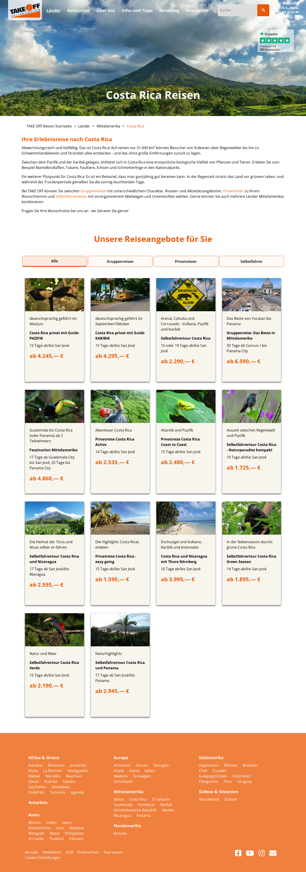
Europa (121, 757)
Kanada (120, 833)
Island (134, 770)
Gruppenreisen (93, 190)
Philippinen (74, 833)
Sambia (69, 781)
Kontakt (290, 3)
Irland (119, 770)
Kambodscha (40, 827)
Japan (67, 822)
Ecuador (220, 770)
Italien (150, 770)
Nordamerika (127, 825)
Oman (34, 781)
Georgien (161, 765)
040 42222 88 (290, 12)
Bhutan (35, 822)
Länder (84, 126)
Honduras (147, 804)
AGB (69, 852)
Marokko (53, 776)
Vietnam (76, 838)
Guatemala (123, 804)
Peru (228, 781)
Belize (119, 799)
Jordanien (78, 765)
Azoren (142, 765)
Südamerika (211, 757)
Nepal (55, 833)
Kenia (33, 770)
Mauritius (74, 776)
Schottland (123, 781)
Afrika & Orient (43, 757)
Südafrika (36, 792)
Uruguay (244, 781)
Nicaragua (123, 815)
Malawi (34, 776)
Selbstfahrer (251, 261)
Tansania (58, 792)
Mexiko (168, 810)
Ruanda (51, 781)
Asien (34, 815)
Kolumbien (242, 776)
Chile (203, 770)
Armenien (122, 765)
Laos (60, 827)
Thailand (57, 838)
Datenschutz (88, 852)
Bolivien (231, 765)
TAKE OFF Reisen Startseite (49, 126)
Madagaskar (78, 770)
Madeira (121, 776)
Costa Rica (135, 126)
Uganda (77, 792)
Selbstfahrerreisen (71, 196)
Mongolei (36, 833)
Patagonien (209, 781)
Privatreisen (233, 190)
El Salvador (161, 799)
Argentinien (209, 765)
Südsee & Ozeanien (218, 791)
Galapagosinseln (213, 776)
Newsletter (52, 852)
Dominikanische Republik (136, 810)
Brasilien (250, 765)
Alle (54, 261)
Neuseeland (209, 799)
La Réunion (53, 770)
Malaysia (76, 827)
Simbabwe (60, 786)
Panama (144, 815)
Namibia (35, 765)
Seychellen (37, 786)
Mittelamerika (108, 126)
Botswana (57, 765)
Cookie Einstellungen (42, 857)
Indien (52, 822)
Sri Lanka (36, 838)
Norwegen (142, 776)
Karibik (166, 804)
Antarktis (38, 802)
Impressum (113, 852)
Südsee (231, 799)
